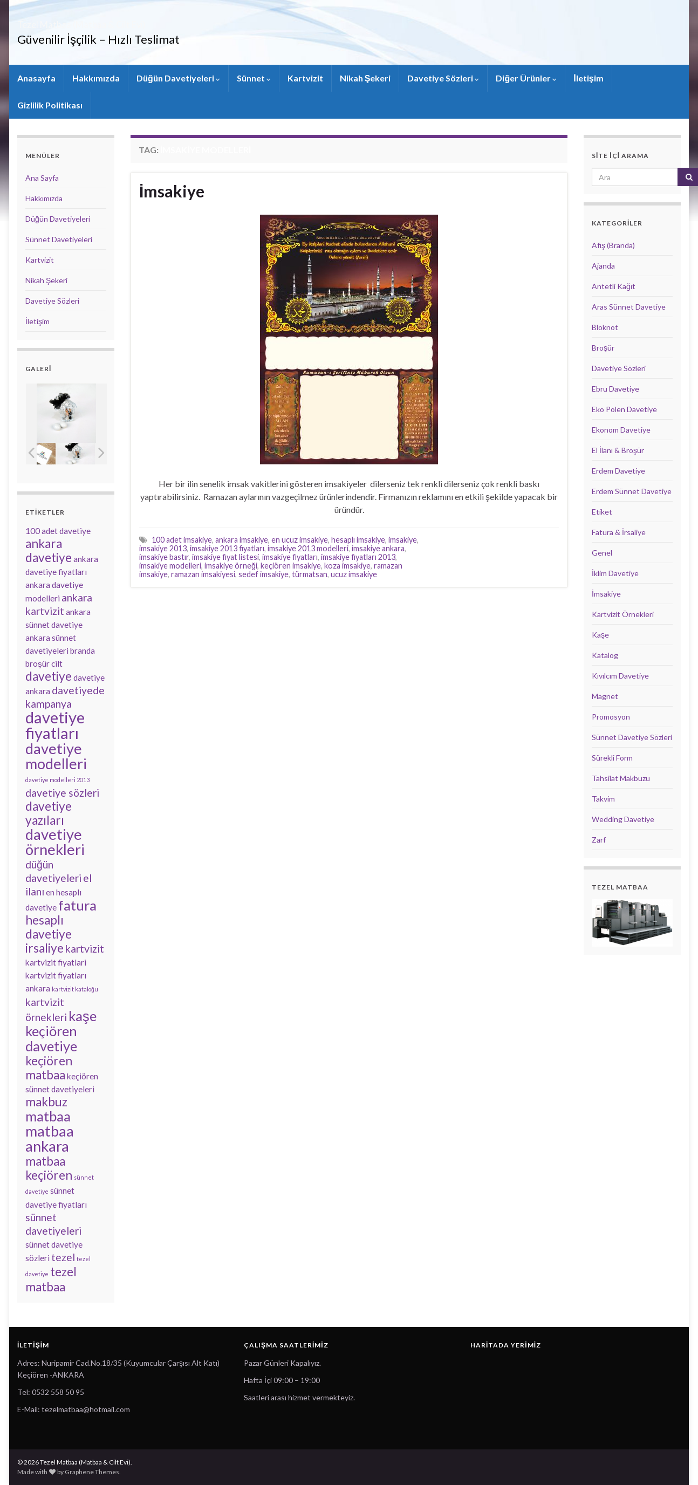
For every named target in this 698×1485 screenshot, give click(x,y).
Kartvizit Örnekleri (623, 614)
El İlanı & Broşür (618, 450)
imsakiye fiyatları (290, 557)
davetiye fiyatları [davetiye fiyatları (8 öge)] (55, 725)
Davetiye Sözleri (443, 78)
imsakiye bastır (164, 557)
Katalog (605, 655)
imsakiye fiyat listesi (225, 557)
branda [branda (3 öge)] (82, 650)
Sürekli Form (612, 757)
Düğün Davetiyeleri (178, 78)
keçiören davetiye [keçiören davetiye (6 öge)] (51, 1038)
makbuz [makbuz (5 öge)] (46, 1101)
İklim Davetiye (615, 573)
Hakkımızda (96, 78)
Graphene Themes (92, 1472)
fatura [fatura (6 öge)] (77, 905)
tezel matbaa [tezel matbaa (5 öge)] (51, 1279)
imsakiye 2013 (163, 548)
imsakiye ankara (378, 548)
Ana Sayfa (42, 177)
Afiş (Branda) (613, 245)
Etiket (602, 511)
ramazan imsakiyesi (203, 574)
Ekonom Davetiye (621, 429)
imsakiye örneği (230, 565)
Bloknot (605, 327)
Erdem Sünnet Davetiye (632, 491)
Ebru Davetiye (615, 388)
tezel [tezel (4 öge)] (63, 1257)
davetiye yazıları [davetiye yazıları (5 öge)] (48, 813)
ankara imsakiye (241, 539)
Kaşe (600, 634)
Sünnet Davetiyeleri (58, 239)
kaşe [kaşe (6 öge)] (83, 1016)
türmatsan (309, 574)
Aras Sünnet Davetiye (629, 306)
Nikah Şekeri (365, 78)
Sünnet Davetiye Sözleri (632, 737)
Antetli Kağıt (613, 286)
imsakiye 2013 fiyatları (227, 548)
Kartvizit (305, 78)
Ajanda (603, 265)
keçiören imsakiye (291, 565)
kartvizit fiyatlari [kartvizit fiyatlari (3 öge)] (55, 962)
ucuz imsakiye (354, 574)
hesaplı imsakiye (358, 539)
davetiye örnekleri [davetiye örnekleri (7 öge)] (55, 841)
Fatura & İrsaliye (619, 532)
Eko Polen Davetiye (624, 409)
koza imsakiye (347, 565)
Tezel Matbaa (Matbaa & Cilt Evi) (130, 21)
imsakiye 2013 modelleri (308, 548)
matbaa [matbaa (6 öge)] (48, 1116)
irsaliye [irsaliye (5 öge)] (44, 948)
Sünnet (254, 78)
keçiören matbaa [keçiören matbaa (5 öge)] (48, 1067)
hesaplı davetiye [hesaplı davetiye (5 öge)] (48, 927)
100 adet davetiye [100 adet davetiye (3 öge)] (58, 531)
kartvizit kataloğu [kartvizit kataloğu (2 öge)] (75, 989)
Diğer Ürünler (526, 78)
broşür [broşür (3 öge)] (37, 663)
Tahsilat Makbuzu (621, 778)
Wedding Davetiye (623, 819)
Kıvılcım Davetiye (620, 675)
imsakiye (402, 539)
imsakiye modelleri (170, 565)
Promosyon (611, 716)
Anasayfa (36, 78)
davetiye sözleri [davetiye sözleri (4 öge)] (62, 792)
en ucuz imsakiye (299, 539)
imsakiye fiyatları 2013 (358, 557)
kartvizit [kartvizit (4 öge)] (84, 948)
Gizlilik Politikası (50, 105)
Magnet (605, 696)
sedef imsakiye (263, 574)
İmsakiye (171, 191)
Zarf (599, 839)
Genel (602, 552)
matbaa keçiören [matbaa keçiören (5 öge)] (48, 1168)
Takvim (603, 798)
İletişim (588, 78)
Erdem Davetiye (618, 470)
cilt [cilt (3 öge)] (57, 663)
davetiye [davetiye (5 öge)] (48, 676)
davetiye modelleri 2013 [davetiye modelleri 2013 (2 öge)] (57, 779)
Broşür (603, 347)
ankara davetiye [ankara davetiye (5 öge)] (48, 550)
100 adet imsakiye (182, 539)
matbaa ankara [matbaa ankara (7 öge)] (49, 1138)
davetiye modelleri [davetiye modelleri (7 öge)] (56, 756)
